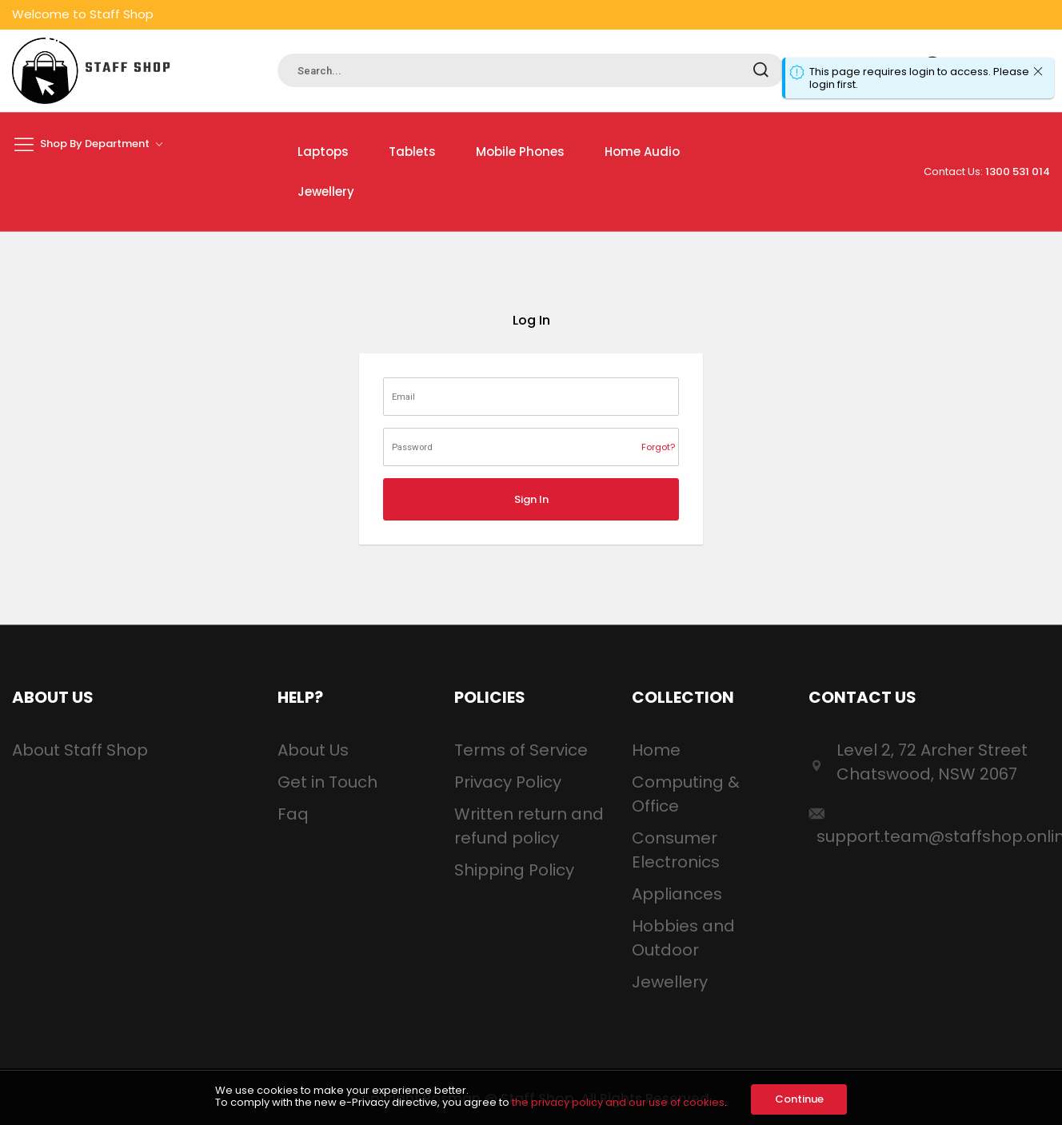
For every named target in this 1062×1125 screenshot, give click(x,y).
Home (656, 750)
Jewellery (670, 982)
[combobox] (531, 70)
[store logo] (92, 71)
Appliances (677, 894)
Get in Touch (327, 782)
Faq (293, 814)
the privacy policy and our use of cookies (618, 1102)
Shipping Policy (514, 870)
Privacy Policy (507, 782)
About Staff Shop (80, 750)
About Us (313, 750)
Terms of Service (521, 750)
